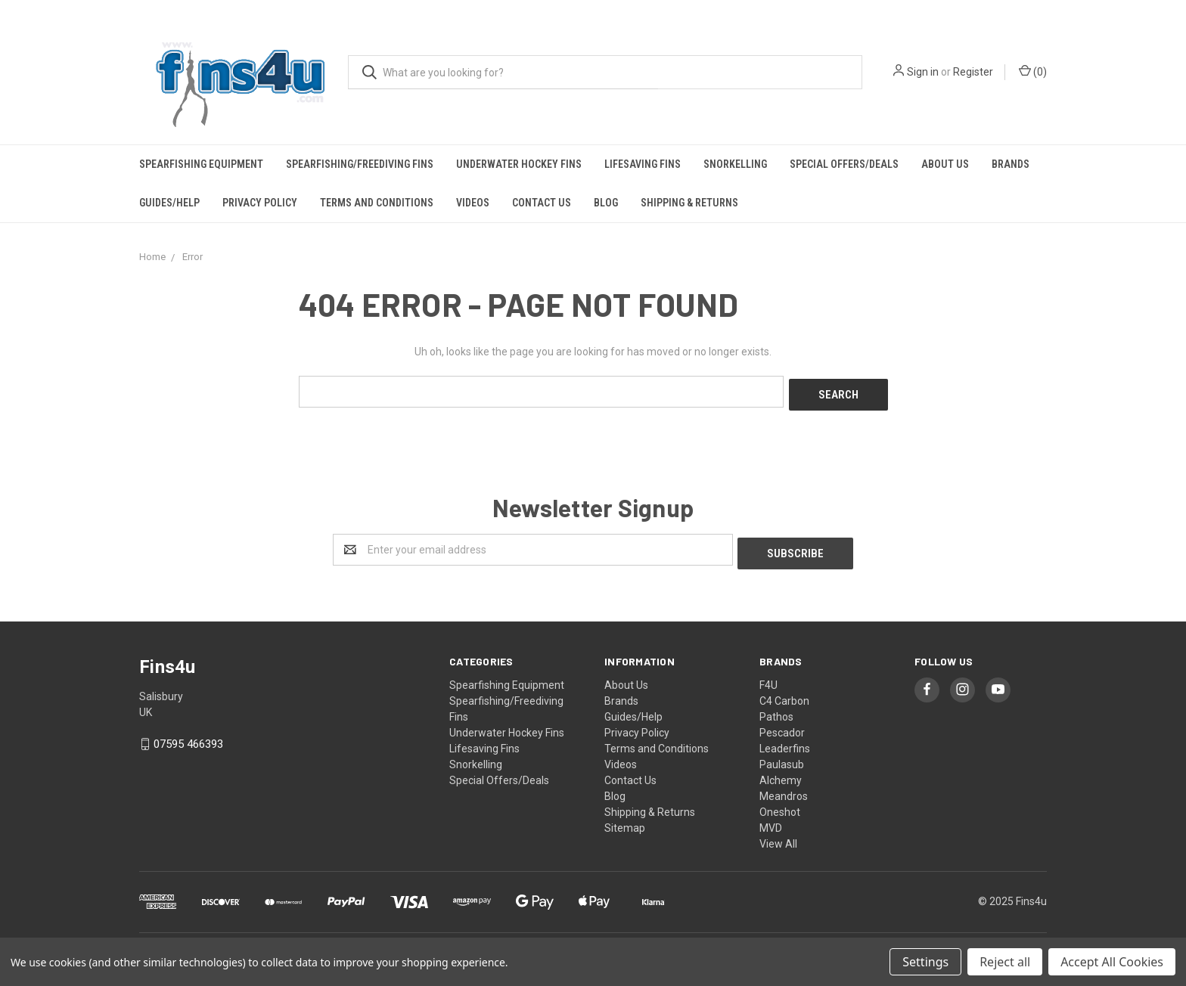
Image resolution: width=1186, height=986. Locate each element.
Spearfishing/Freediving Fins (359, 164)
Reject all (1005, 961)
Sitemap (624, 820)
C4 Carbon (784, 693)
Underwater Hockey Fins (519, 164)
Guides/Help (169, 203)
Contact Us (541, 203)
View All (778, 836)
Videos (472, 203)
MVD (770, 820)
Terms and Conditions (376, 203)
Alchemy (780, 773)
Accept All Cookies (1111, 961)
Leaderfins (784, 741)
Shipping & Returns (689, 203)
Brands (1010, 164)
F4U (768, 677)
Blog (606, 203)
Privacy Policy (259, 203)
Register (973, 72)
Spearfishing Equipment (201, 164)
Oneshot (779, 804)
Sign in (923, 72)
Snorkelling (735, 164)
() (1033, 71)
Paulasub (781, 757)
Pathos (776, 709)
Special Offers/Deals (844, 164)
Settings (925, 961)
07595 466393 (188, 737)
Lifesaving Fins (642, 164)
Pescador (782, 725)
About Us (945, 164)
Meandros (783, 789)
